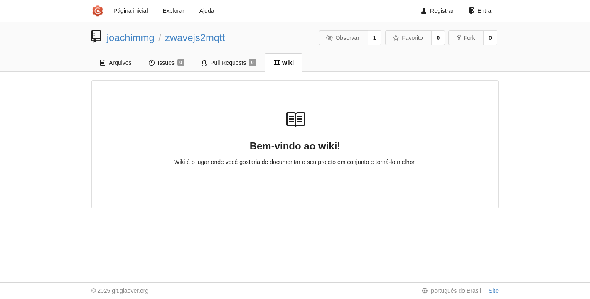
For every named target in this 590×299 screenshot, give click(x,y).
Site (494, 290)
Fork (466, 37)
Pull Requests (229, 62)
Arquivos (115, 62)
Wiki (283, 62)
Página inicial (130, 10)
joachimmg (131, 37)
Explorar (173, 10)
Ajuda (206, 10)
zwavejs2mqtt (195, 37)
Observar (342, 37)
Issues (166, 62)
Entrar (481, 10)
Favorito (408, 37)
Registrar (437, 10)
